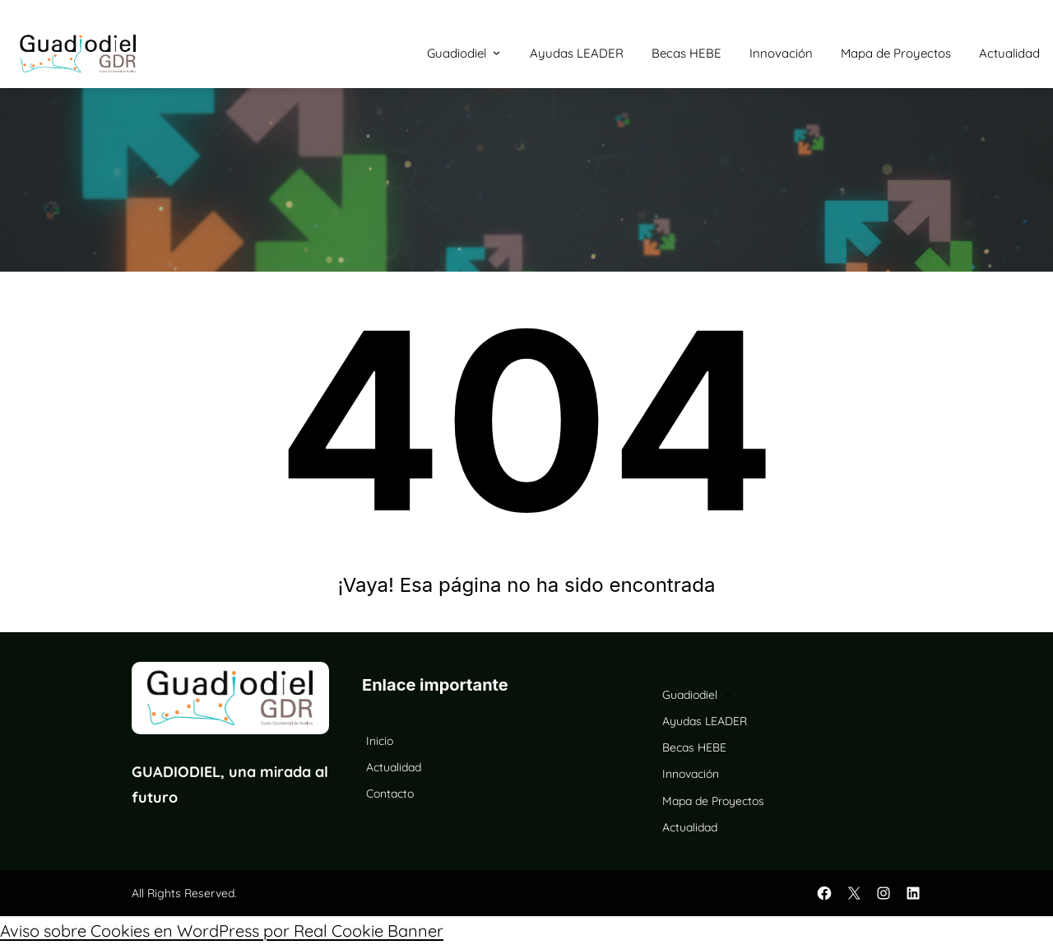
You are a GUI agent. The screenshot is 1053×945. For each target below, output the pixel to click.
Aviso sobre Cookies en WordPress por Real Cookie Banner (221, 930)
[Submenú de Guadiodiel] (496, 52)
